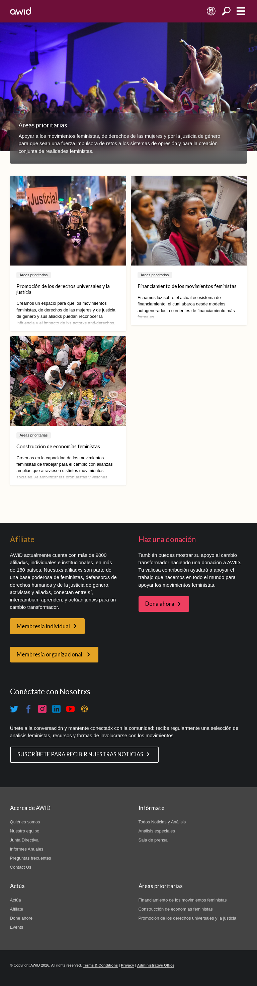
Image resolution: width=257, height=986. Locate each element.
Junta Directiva (24, 840)
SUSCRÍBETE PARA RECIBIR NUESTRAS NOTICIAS (80, 754)
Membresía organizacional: (50, 654)
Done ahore (21, 918)
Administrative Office (156, 965)
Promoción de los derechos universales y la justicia (188, 918)
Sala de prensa (153, 840)
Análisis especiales (157, 830)
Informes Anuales (27, 849)
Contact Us (20, 867)
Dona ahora (159, 603)
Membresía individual (43, 626)
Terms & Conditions (100, 965)
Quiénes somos (25, 821)
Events (16, 927)
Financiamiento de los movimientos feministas (183, 900)
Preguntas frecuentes (30, 858)
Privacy (127, 965)
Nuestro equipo (24, 830)
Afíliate (16, 909)
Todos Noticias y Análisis (162, 821)
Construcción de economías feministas (176, 909)
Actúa (15, 900)
